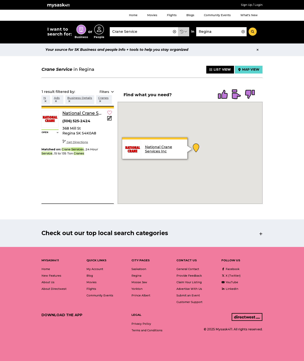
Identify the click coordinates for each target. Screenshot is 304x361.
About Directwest (53, 289)
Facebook (230, 269)
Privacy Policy (141, 324)
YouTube (229, 282)
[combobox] (144, 31)
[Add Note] (109, 119)
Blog (89, 275)
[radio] (223, 94)
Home (133, 15)
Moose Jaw (139, 282)
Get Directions (75, 142)
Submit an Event (188, 295)
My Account (94, 269)
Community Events (217, 15)
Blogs (190, 15)
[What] (144, 31)
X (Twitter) (230, 275)
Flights (172, 15)
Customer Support (189, 302)
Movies (152, 15)
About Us (47, 282)
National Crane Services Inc (158, 149)
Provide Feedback (189, 275)
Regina (136, 275)
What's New (249, 15)
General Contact (187, 269)
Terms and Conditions (146, 330)
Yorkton (136, 289)
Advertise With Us (189, 289)
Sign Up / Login (252, 5)
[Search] (253, 32)
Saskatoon (138, 269)
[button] (183, 31)
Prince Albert (140, 295)
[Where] (221, 31)
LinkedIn (229, 289)
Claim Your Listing (189, 282)
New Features (51, 275)
